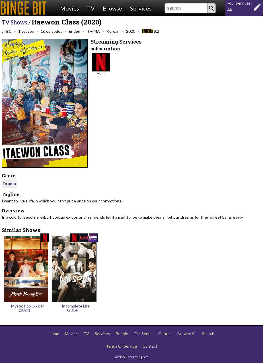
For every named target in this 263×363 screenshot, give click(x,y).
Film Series (143, 333)
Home (54, 333)
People (122, 333)
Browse (112, 8)
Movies (69, 8)
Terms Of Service (121, 346)
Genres (165, 333)
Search (208, 333)
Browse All (186, 333)
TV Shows (14, 22)
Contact (150, 346)
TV (91, 8)
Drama (9, 183)
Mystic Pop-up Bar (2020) (27, 307)
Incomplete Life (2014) (76, 307)
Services (141, 8)
